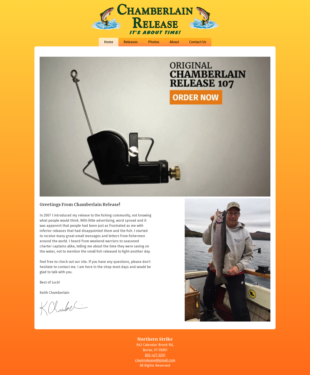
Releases (131, 42)
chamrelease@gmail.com (155, 360)
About (174, 42)
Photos (153, 42)
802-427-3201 (155, 355)
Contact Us (197, 42)
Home (108, 42)
